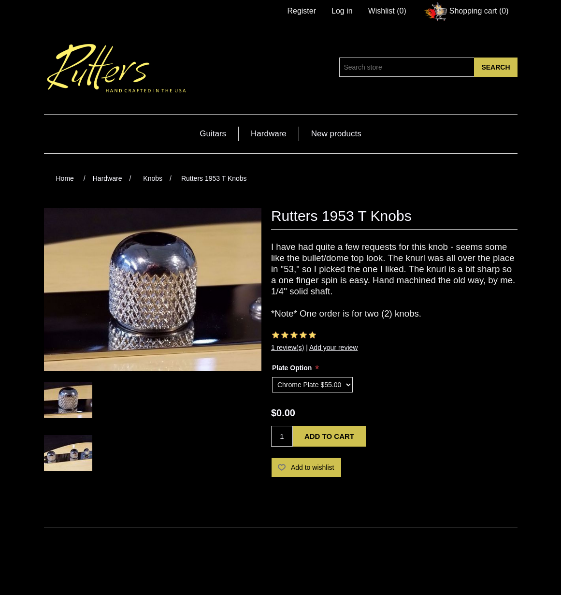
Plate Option (293, 368)
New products (336, 133)
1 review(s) (287, 347)
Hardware (269, 133)
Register (301, 11)
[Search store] (407, 67)
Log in (342, 11)
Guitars (213, 133)
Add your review (333, 347)
